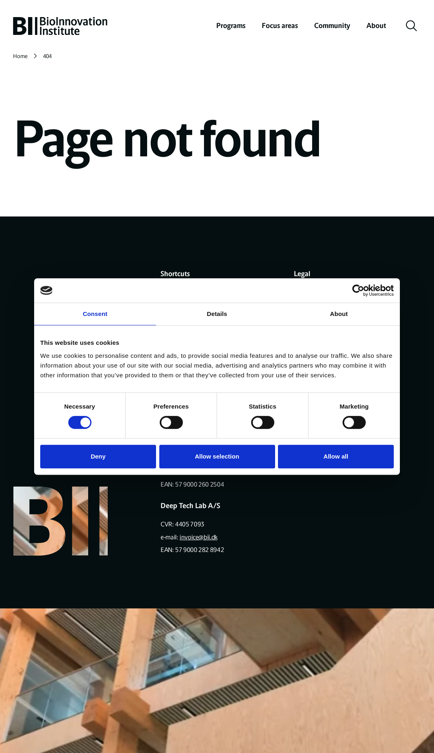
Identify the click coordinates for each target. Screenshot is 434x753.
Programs (230, 25)
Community (332, 25)
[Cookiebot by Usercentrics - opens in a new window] (358, 290)
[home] (60, 26)
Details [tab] (217, 313)
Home (20, 56)
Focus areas (280, 25)
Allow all (335, 456)
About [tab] (339, 313)
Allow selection (217, 456)
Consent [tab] (95, 313)
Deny (98, 456)
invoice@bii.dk (198, 537)
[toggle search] (411, 26)
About (376, 25)
